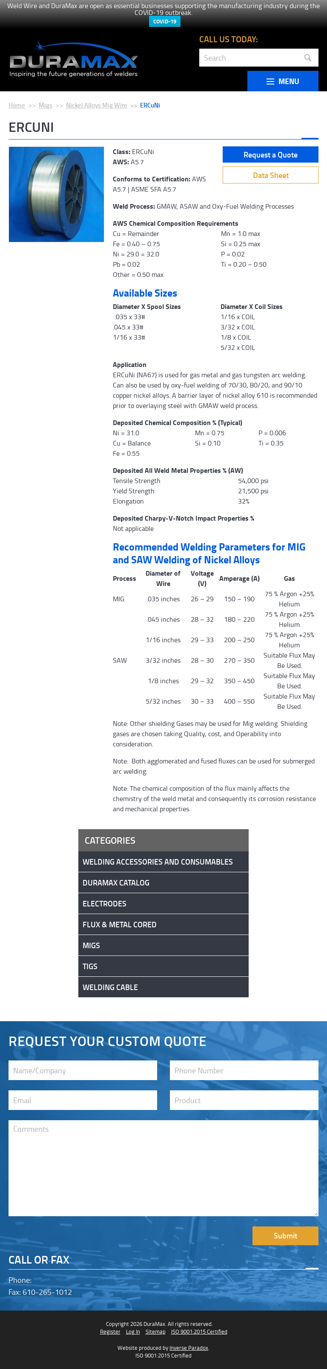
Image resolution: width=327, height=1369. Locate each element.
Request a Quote (271, 154)
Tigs (90, 966)
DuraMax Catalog (116, 882)
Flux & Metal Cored (120, 924)
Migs (45, 105)
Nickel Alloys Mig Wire (96, 105)
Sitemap (156, 1331)
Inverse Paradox (188, 1348)
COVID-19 (164, 21)
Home (17, 105)
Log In (133, 1331)
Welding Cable (110, 987)
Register (110, 1331)
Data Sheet (271, 175)
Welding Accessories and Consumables (158, 861)
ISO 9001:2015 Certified (199, 1331)
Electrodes (104, 903)
